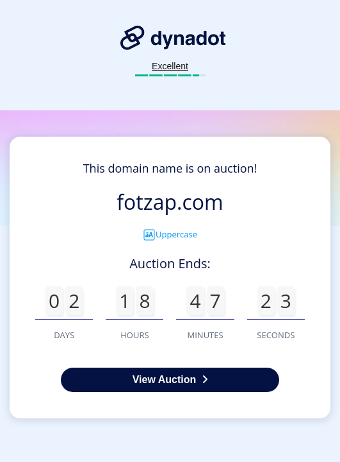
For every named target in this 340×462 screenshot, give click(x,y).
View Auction (170, 379)
